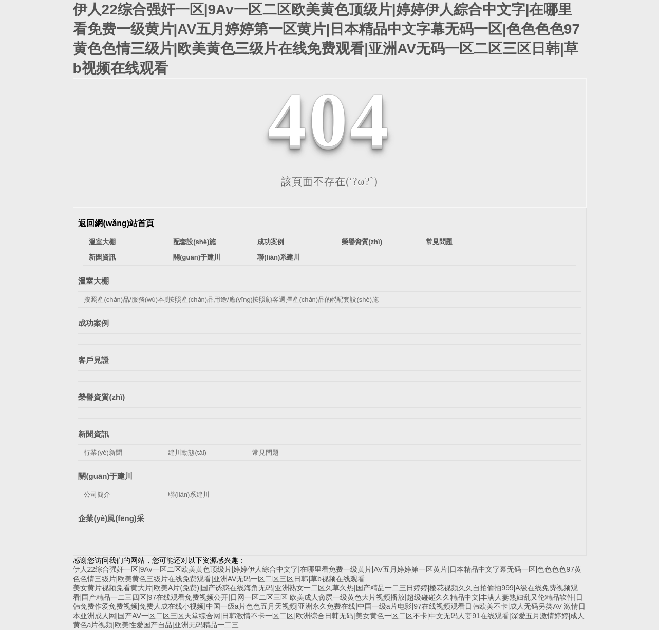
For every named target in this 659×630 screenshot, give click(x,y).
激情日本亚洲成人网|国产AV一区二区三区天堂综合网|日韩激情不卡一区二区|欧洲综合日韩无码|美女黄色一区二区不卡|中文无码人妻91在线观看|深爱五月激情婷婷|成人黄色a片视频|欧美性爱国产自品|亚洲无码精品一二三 (329, 615)
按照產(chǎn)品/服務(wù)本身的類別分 (141, 299)
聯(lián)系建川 (278, 257)
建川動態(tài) (187, 452)
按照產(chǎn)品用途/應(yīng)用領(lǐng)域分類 (234, 299)
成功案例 (270, 242)
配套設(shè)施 (194, 242)
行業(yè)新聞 (103, 452)
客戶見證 (93, 360)
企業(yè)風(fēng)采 (111, 518)
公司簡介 (97, 494)
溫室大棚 (102, 242)
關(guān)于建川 (196, 257)
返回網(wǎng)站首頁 (116, 223)
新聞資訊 (102, 257)
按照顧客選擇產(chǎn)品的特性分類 (305, 299)
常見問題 (439, 242)
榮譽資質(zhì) (362, 242)
